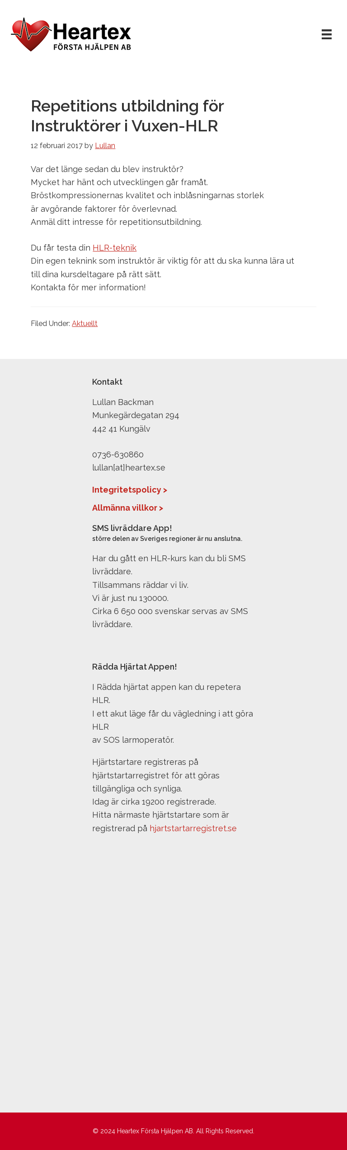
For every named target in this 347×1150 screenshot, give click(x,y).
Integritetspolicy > (129, 489)
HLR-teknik (114, 247)
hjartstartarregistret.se (193, 828)
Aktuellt (85, 323)
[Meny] (326, 34)
